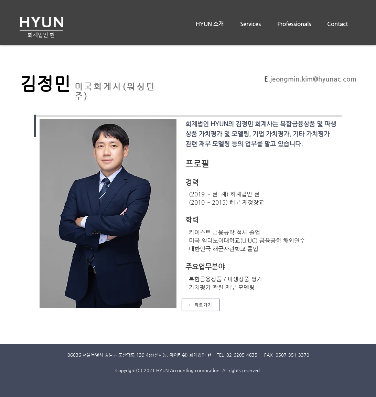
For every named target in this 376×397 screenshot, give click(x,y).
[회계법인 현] (41, 35)
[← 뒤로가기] (200, 305)
